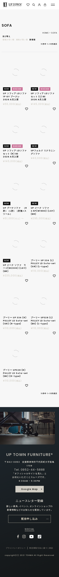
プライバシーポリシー (16, 548)
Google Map (29, 489)
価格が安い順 (8, 39)
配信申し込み (29, 519)
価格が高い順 (22, 39)
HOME (45, 32)
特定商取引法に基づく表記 (41, 548)
